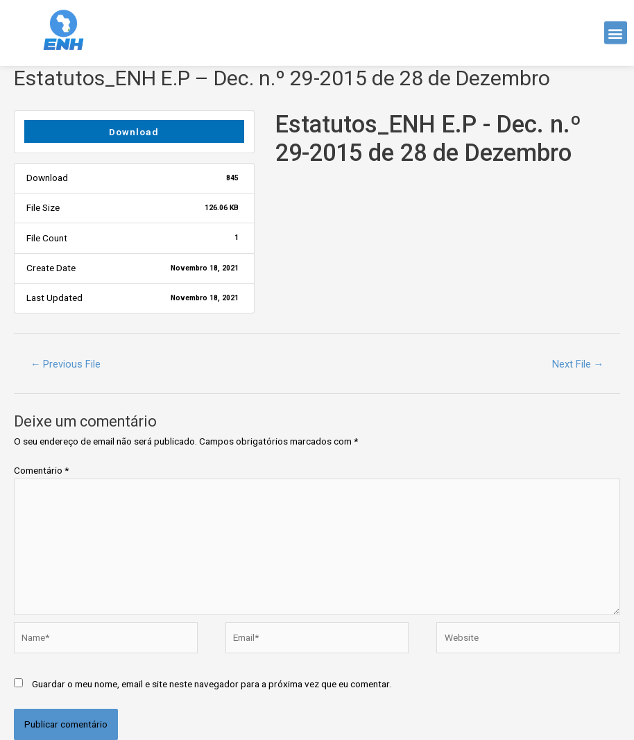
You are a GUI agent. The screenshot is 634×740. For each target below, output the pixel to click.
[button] (615, 29)
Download (134, 131)
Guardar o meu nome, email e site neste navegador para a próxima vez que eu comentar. (211, 683)
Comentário (41, 470)
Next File (578, 364)
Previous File (66, 364)
